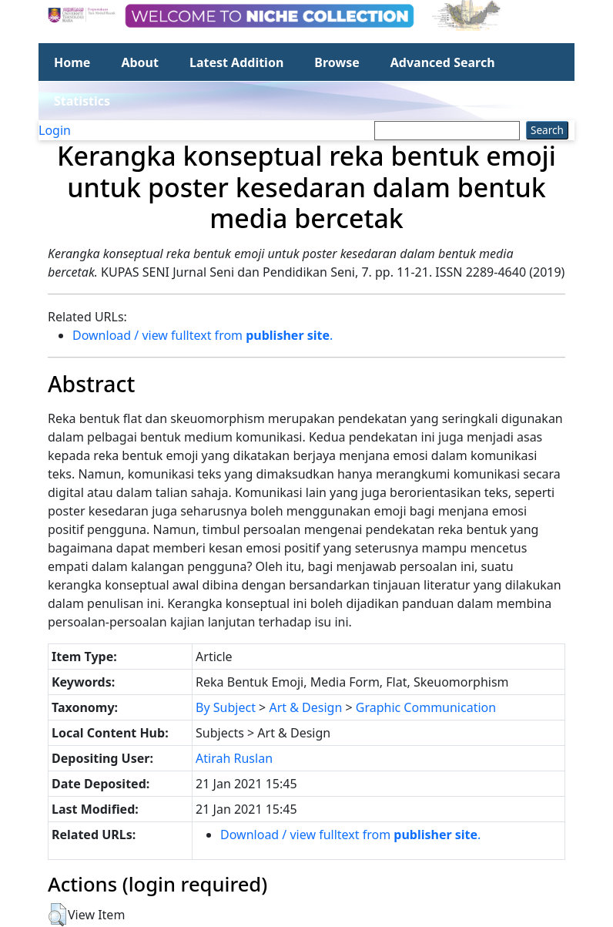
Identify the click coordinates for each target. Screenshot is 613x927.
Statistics (82, 100)
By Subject (226, 707)
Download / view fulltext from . (202, 335)
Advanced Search (442, 62)
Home (72, 62)
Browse (336, 62)
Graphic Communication (426, 707)
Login (55, 130)
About (140, 62)
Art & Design (305, 707)
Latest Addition (236, 62)
